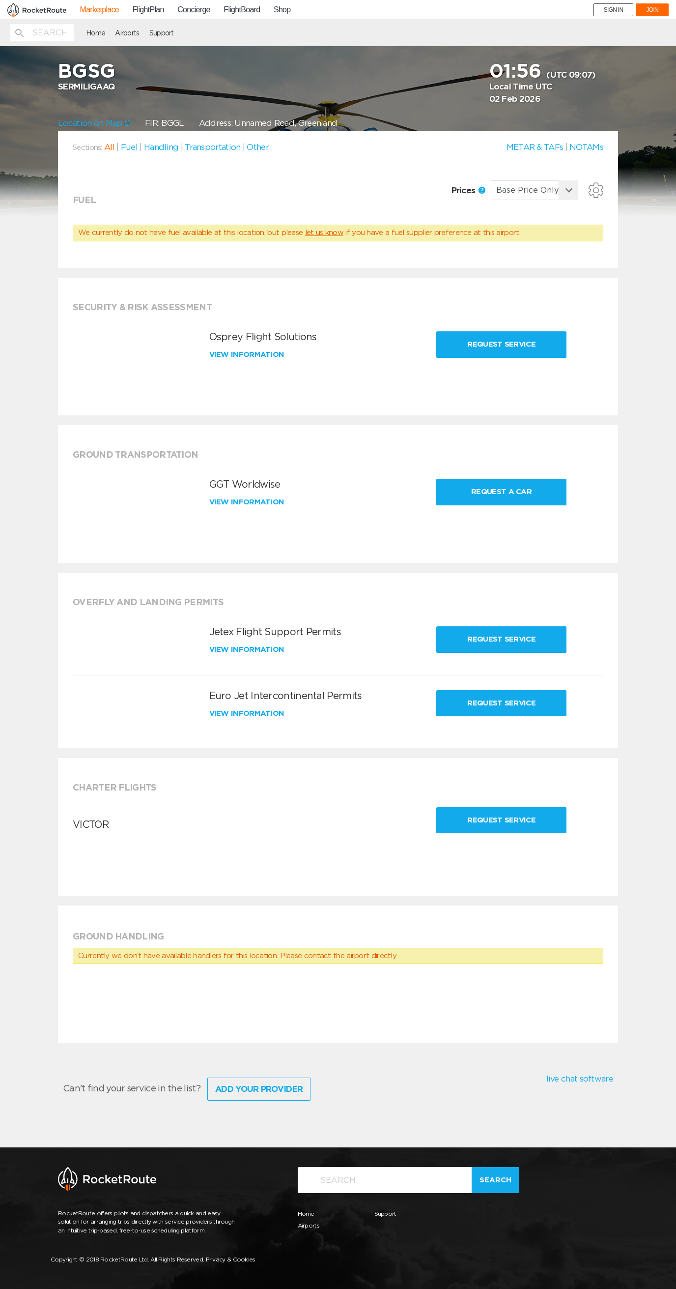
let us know (324, 232)
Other (258, 147)
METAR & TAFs (535, 147)
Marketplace (99, 10)
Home (95, 33)
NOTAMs (586, 147)
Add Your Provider (259, 1089)
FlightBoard (242, 10)
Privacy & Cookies (230, 1259)
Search (495, 1179)
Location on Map (94, 123)
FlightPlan (148, 10)
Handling (161, 147)
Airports (127, 33)
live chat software (579, 1079)
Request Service (501, 344)
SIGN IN (613, 9)
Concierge (193, 10)
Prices (468, 190)
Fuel (129, 147)
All (109, 147)
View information (247, 354)
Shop (282, 10)
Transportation (212, 147)
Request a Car (501, 491)
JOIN (652, 9)
